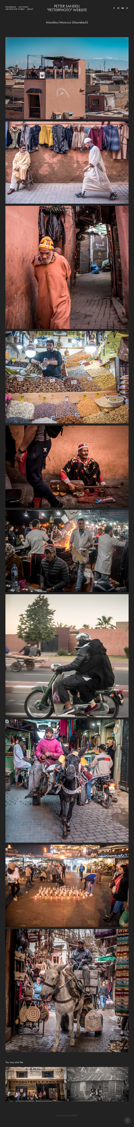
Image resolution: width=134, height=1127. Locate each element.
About (30, 9)
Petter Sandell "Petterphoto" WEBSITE (67, 8)
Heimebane (10, 7)
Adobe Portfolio (71, 1115)
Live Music (23, 7)
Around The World (14, 9)
